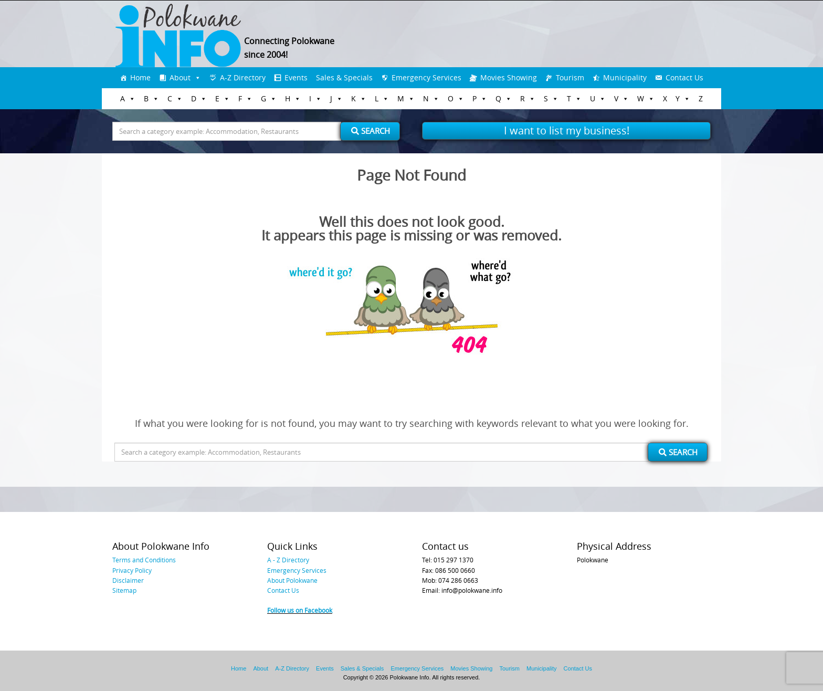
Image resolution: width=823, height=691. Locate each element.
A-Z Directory (243, 77)
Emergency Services (426, 77)
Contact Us (684, 77)
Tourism (570, 77)
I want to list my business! (566, 130)
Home (140, 77)
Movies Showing (508, 77)
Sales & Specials (344, 77)
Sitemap (124, 590)
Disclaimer (128, 580)
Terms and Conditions (144, 560)
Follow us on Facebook (299, 610)
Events (296, 77)
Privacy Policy (132, 570)
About (180, 77)
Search (370, 130)
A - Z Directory (288, 560)
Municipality (625, 77)
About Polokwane (292, 580)
